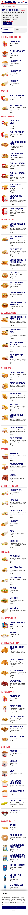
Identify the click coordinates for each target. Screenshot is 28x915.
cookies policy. (13, 903)
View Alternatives (7, 23)
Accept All (14, 907)
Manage (14, 911)
